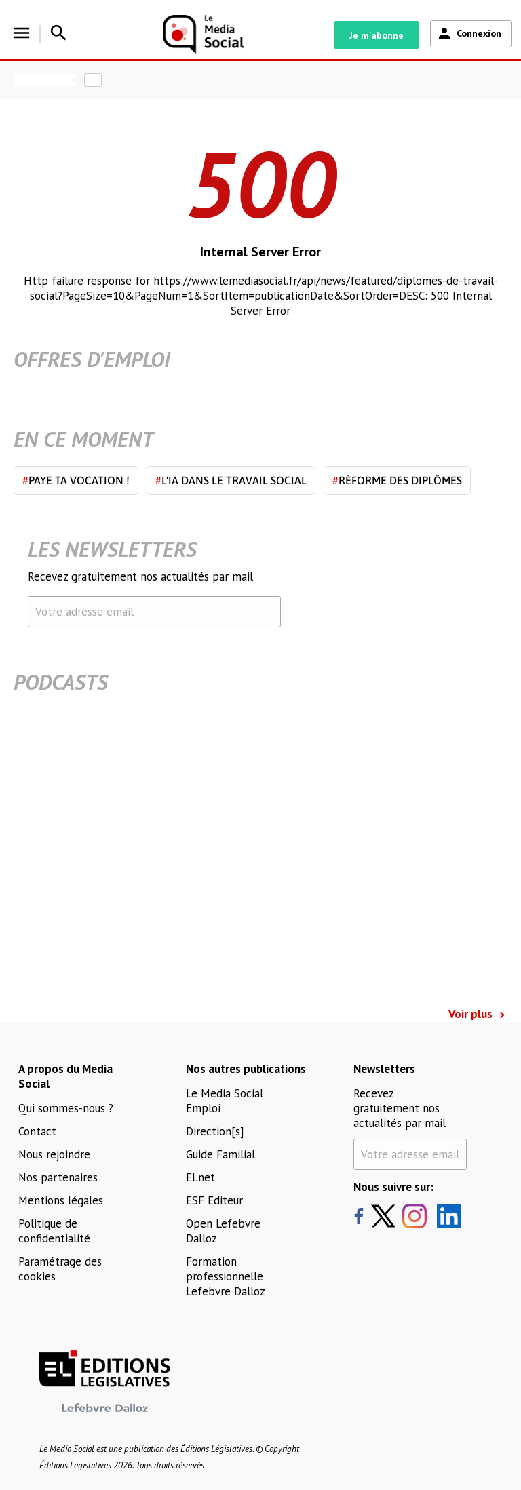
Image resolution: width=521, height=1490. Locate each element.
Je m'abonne (376, 35)
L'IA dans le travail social (231, 480)
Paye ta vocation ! (76, 480)
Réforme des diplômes (397, 480)
